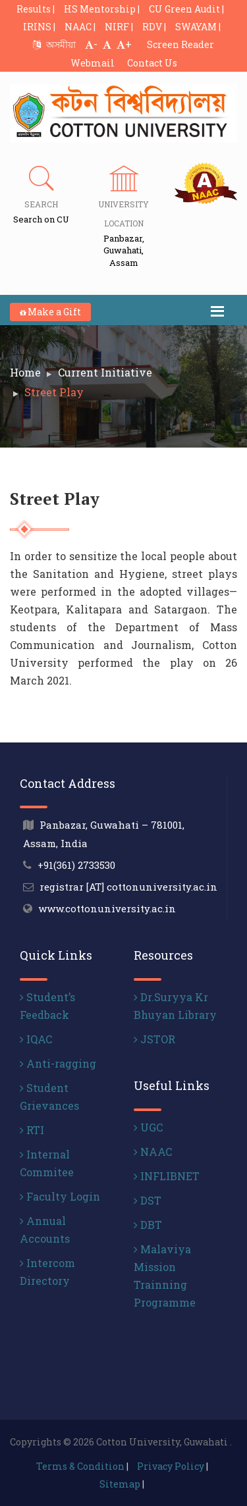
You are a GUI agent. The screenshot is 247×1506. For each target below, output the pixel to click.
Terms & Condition (80, 1466)
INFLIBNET (167, 1176)
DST (147, 1200)
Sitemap (119, 1484)
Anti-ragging (58, 1063)
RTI (32, 1130)
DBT (148, 1225)
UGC (148, 1127)
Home (25, 372)
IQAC (36, 1039)
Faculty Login (60, 1196)
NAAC (153, 1151)
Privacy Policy (170, 1466)
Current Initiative (105, 372)
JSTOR (154, 1039)
